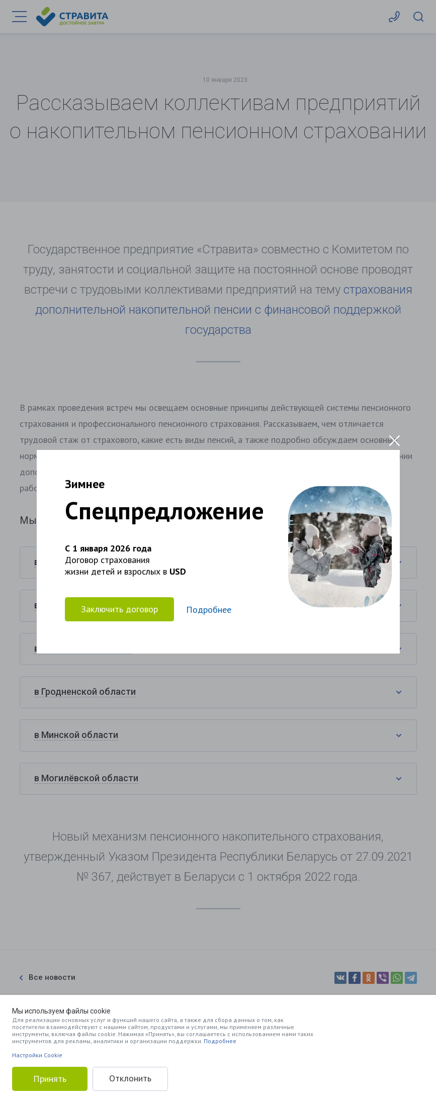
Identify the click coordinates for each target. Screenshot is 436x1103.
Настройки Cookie (37, 1055)
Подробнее (220, 1041)
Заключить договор (119, 609)
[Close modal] (394, 440)
